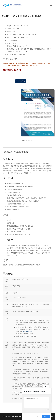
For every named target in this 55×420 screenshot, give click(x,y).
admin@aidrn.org (27, 331)
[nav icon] (51, 5)
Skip (38, 416)
